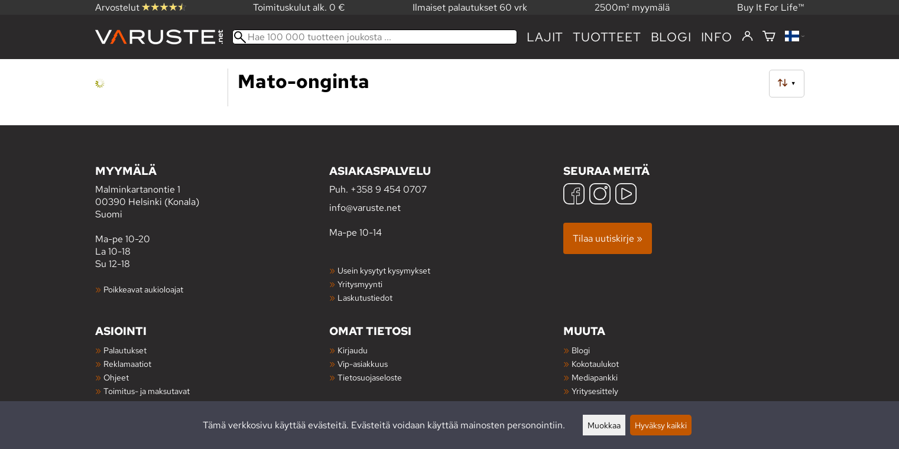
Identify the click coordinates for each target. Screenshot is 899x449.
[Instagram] (600, 195)
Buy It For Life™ (770, 7)
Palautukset (125, 350)
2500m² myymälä (632, 7)
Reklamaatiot (127, 363)
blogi (671, 37)
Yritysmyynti (359, 283)
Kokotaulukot (595, 363)
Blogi (581, 350)
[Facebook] (574, 195)
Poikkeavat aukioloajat (143, 289)
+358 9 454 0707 (388, 189)
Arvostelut (140, 7)
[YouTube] (626, 195)
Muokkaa (604, 425)
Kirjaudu (352, 350)
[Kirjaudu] (747, 37)
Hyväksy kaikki (661, 425)
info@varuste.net (365, 207)
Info (716, 37)
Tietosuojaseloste (369, 377)
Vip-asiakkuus (362, 363)
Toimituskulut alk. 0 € (299, 7)
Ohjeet (116, 377)
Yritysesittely (595, 390)
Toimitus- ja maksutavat (146, 390)
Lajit (545, 37)
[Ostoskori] (768, 37)
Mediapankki (595, 377)
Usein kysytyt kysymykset (383, 270)
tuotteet (607, 37)
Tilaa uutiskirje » (607, 238)
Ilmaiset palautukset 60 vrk (470, 7)
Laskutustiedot (364, 297)
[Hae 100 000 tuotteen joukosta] (375, 37)
